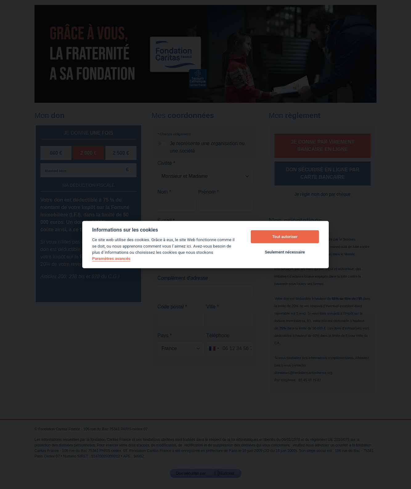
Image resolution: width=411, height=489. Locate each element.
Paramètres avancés (111, 258)
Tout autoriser (285, 236)
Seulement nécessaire (285, 252)
